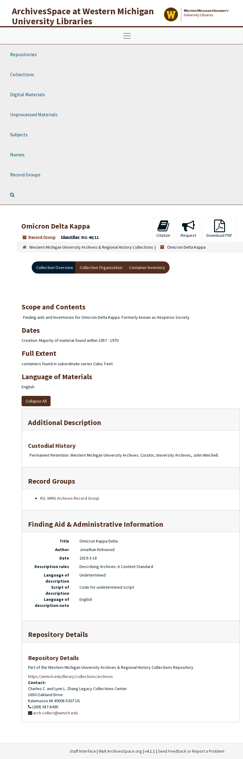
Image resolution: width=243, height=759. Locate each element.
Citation (163, 229)
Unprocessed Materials (34, 114)
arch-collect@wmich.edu (55, 713)
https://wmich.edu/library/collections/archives (70, 676)
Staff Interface (83, 751)
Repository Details (58, 634)
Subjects (19, 134)
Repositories (23, 54)
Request (188, 229)
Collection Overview (54, 267)
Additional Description (64, 422)
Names (17, 154)
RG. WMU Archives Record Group (69, 498)
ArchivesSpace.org (124, 751)
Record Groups (25, 175)
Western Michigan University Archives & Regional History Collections (91, 247)
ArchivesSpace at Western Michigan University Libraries (83, 16)
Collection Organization (101, 267)
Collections (22, 74)
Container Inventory (147, 267)
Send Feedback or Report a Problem (191, 751)
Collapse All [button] (36, 401)
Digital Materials (27, 94)
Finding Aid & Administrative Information (95, 524)
